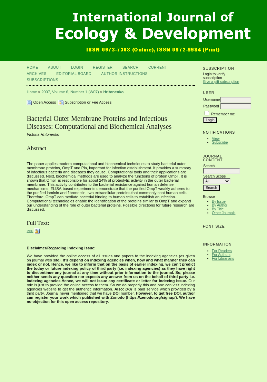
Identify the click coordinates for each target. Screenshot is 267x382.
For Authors (221, 255)
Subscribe (220, 142)
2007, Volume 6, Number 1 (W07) (70, 92)
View (215, 139)
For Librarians (223, 258)
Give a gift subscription (221, 82)
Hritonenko (113, 92)
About (54, 67)
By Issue (219, 201)
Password (211, 106)
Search (130, 67)
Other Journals (223, 213)
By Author (219, 205)
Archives (36, 74)
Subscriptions (42, 80)
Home (32, 67)
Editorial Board (73, 74)
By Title (218, 209)
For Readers (222, 251)
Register (102, 67)
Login (77, 67)
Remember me (223, 114)
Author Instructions (124, 74)
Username (211, 100)
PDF (30, 231)
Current (157, 67)
